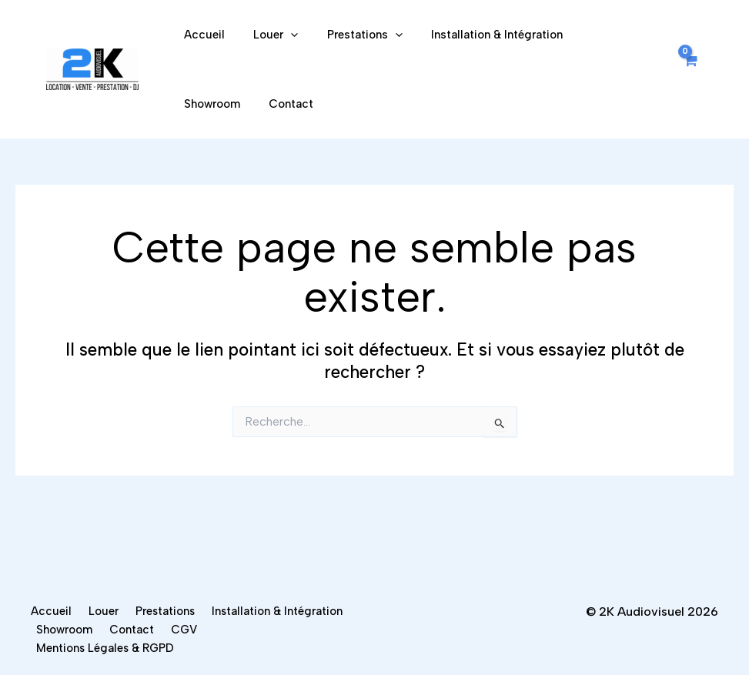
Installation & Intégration (477, 35)
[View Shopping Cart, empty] (690, 69)
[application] (282, 34)
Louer (267, 34)
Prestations (350, 34)
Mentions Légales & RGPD (149, 646)
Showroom (594, 35)
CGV (50, 646)
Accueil (201, 35)
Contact (203, 104)
